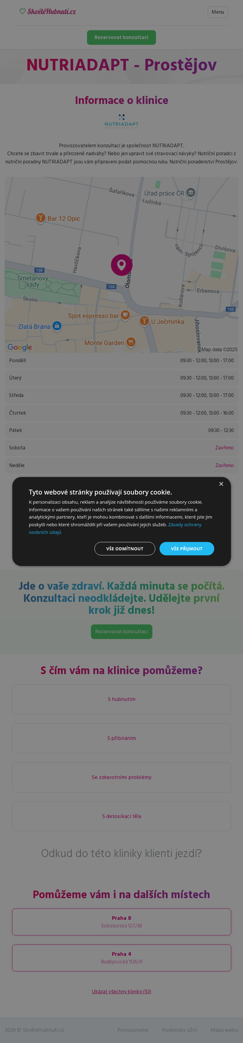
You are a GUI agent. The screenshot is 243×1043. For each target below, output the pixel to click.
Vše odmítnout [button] (124, 548)
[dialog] (121, 521)
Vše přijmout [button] (187, 548)
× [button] (221, 484)
